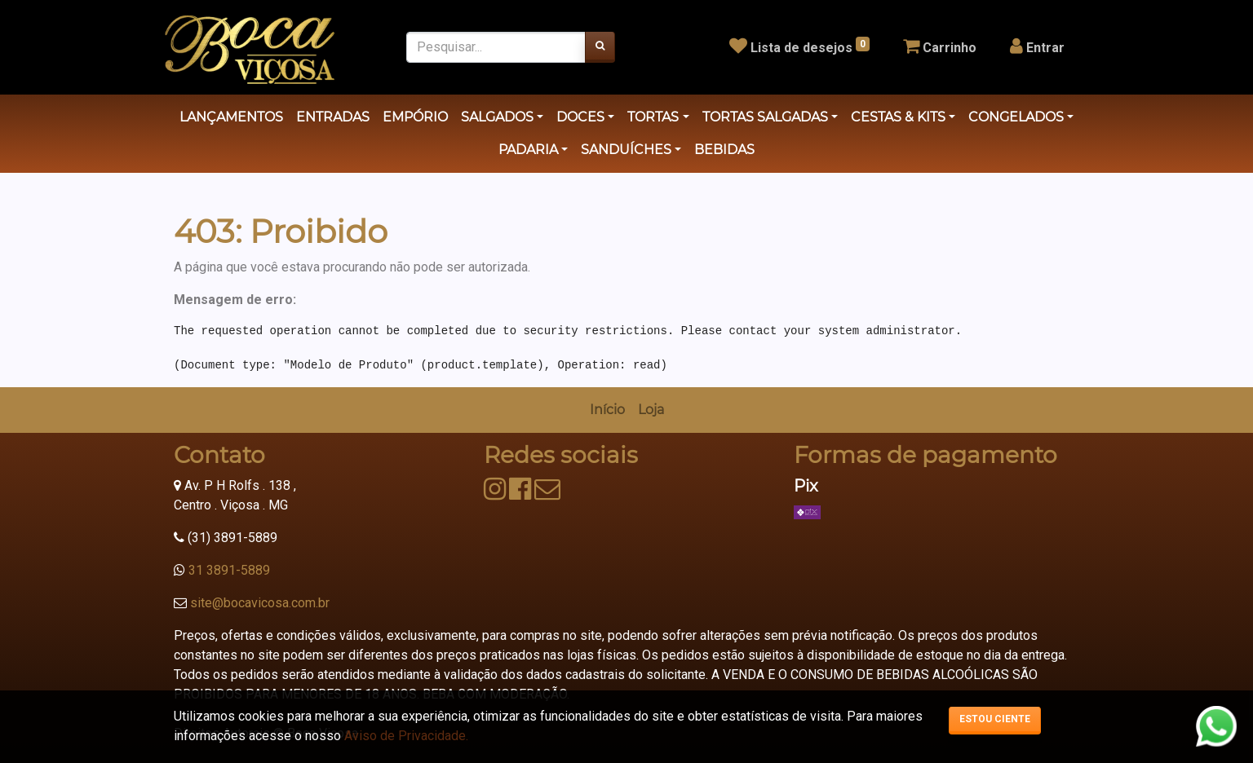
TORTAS (653, 117)
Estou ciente (994, 719)
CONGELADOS (1016, 117)
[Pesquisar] (600, 47)
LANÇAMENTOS (231, 117)
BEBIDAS (724, 149)
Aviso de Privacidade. (406, 735)
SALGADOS (497, 117)
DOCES (580, 117)
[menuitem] (607, 410)
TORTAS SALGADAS (765, 117)
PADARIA (528, 149)
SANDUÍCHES (626, 149)
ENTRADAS (333, 117)
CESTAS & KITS (898, 117)
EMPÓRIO (415, 117)
